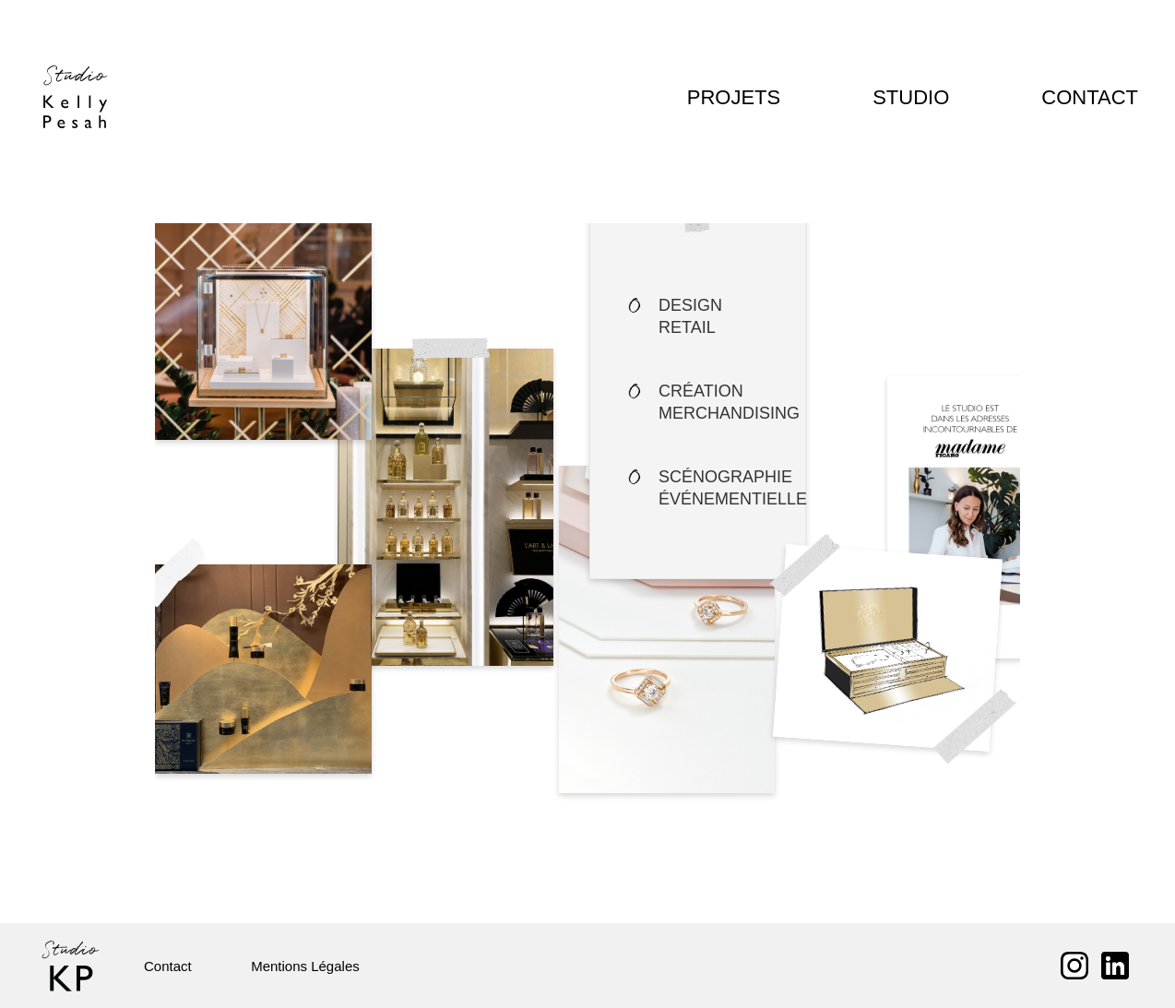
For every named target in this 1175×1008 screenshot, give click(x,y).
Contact (1091, 97)
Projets (752, 97)
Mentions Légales (292, 966)
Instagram (1074, 965)
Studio (917, 97)
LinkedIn (1115, 965)
